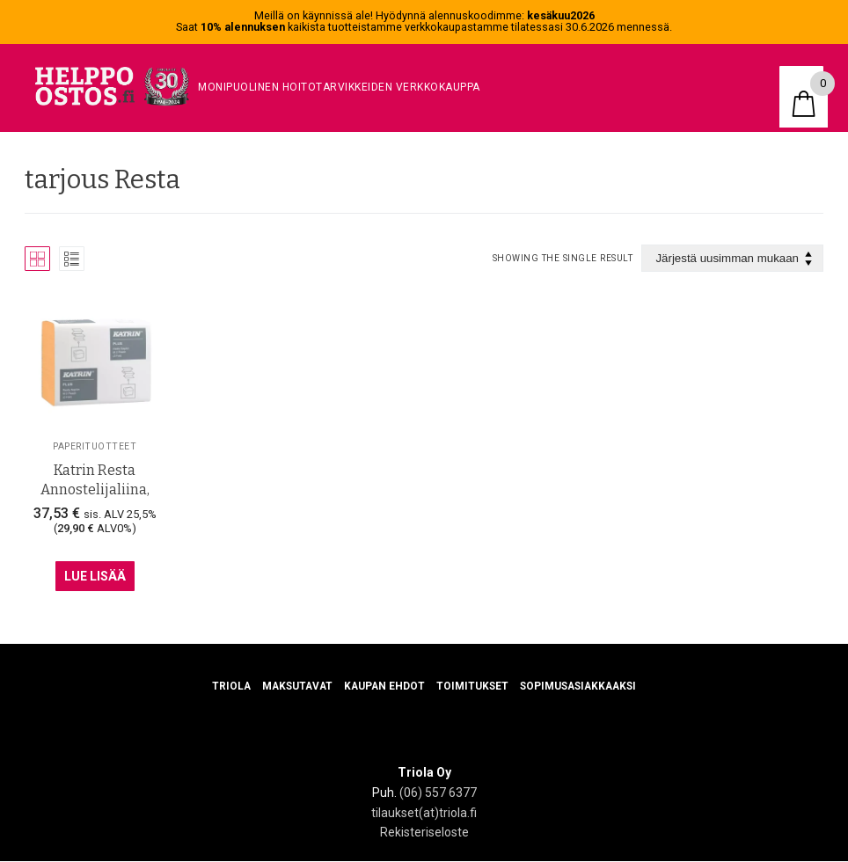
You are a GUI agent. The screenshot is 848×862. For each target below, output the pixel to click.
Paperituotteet (94, 446)
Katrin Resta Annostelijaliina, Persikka (95, 490)
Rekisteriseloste (424, 833)
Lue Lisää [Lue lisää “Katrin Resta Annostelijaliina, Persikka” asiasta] (95, 576)
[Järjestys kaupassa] (732, 258)
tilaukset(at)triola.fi (424, 813)
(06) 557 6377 (438, 793)
